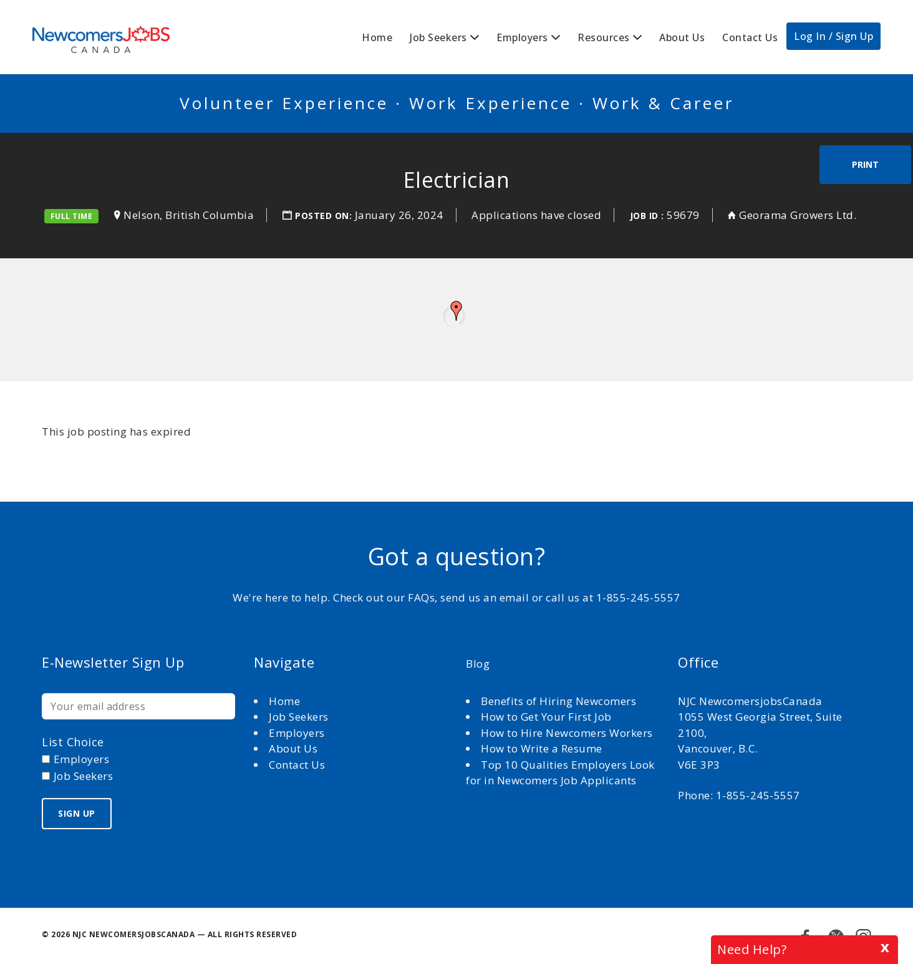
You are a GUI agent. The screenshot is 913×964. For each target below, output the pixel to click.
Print (865, 164)
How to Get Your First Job (546, 716)
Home (377, 37)
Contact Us (750, 37)
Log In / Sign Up (833, 36)
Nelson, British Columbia (188, 215)
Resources (603, 37)
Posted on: (325, 216)
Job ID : (647, 216)
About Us (682, 37)
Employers (522, 37)
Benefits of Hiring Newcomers (558, 701)
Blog (478, 663)
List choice (73, 741)
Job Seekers (438, 37)
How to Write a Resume (541, 748)
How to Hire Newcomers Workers (567, 733)
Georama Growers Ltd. (797, 215)
